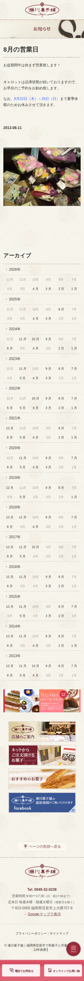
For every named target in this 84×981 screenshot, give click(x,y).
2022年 (15, 388)
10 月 (35, 339)
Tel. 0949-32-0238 (41, 889)
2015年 (15, 596)
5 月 (23, 378)
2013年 (15, 656)
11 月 (22, 339)
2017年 (15, 537)
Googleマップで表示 (44, 914)
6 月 (10, 348)
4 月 (36, 289)
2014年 (15, 626)
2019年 (15, 478)
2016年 (15, 567)
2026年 (15, 269)
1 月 (74, 289)
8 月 (61, 309)
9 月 (48, 339)
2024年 (15, 329)
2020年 (15, 448)
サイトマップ (59, 933)
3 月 (48, 289)
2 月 (61, 289)
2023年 (15, 359)
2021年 (15, 418)
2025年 (15, 299)
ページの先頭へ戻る (45, 846)
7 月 (74, 368)
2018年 (15, 507)
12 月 (9, 428)
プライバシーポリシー (31, 933)
